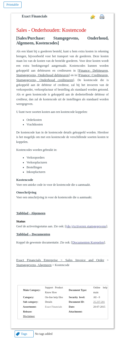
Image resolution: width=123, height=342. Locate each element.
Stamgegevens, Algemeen (34, 265)
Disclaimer (29, 316)
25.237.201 (99, 301)
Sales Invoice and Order (84, 260)
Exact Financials (34, 16)
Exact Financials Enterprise (37, 260)
